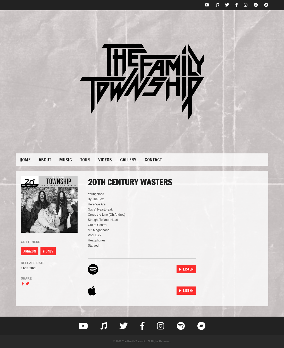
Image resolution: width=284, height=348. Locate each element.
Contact (153, 159)
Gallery (128, 159)
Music (65, 159)
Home (25, 159)
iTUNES (48, 251)
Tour (85, 159)
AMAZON (29, 251)
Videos (105, 159)
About (45, 159)
